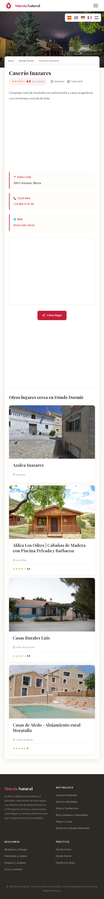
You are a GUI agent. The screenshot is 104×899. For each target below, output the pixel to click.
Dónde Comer (63, 849)
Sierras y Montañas (66, 802)
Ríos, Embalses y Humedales (72, 815)
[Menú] (95, 6)
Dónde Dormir (26, 61)
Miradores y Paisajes (16, 849)
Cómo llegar (52, 315)
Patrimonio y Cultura (16, 856)
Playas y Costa (64, 822)
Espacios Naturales (66, 795)
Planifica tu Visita (65, 863)
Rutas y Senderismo (67, 808)
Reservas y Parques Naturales (73, 828)
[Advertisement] (52, 139)
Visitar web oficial (23, 225)
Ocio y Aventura (13, 869)
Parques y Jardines (15, 863)
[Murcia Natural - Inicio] (22, 5)
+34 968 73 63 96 (23, 204)
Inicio (11, 61)
